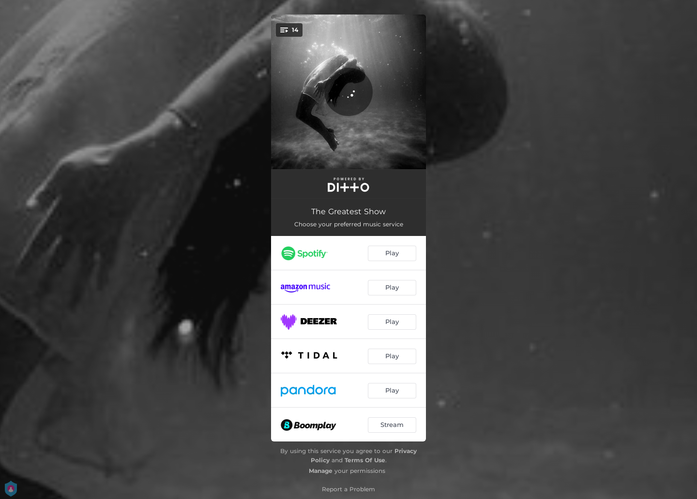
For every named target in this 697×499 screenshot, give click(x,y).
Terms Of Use (365, 460)
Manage (321, 470)
